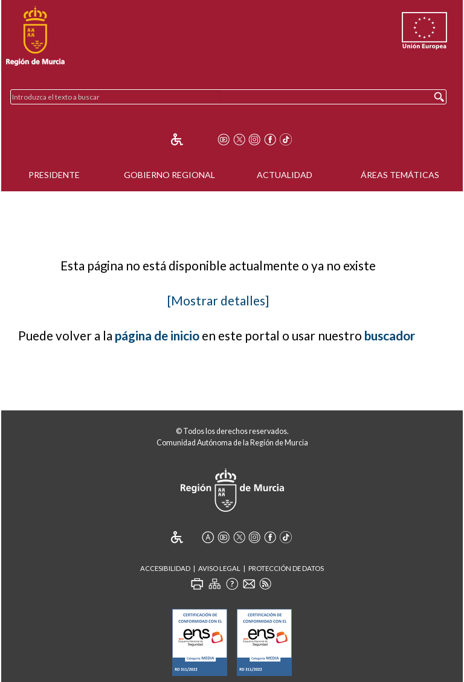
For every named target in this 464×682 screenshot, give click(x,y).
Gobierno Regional (169, 175)
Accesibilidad (165, 568)
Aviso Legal (219, 568)
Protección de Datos (286, 568)
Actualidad (284, 175)
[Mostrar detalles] (218, 300)
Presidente (54, 175)
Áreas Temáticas (400, 175)
